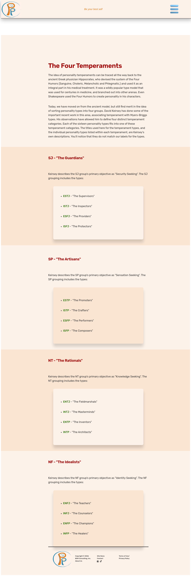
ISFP (66, 330)
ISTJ (66, 206)
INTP (66, 432)
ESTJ (66, 196)
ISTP (66, 310)
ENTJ (66, 401)
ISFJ (66, 226)
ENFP (66, 523)
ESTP (66, 300)
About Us (78, 561)
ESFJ (66, 216)
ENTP (66, 422)
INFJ (66, 513)
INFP (66, 533)
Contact (100, 558)
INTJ (66, 412)
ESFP (66, 320)
